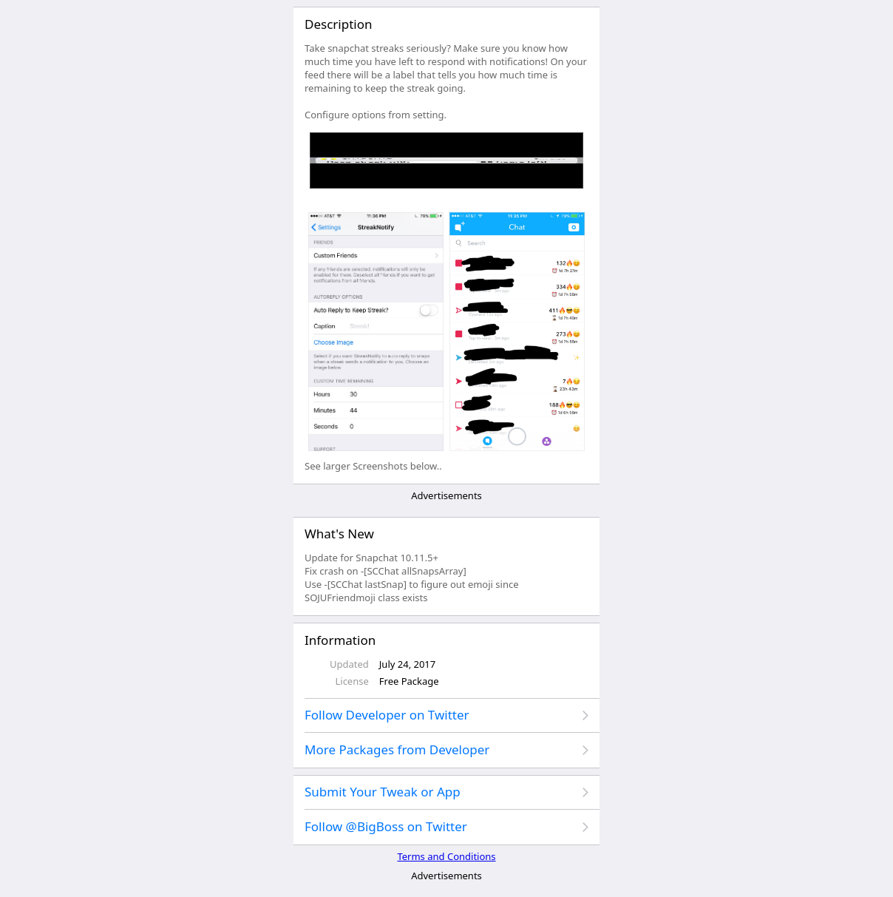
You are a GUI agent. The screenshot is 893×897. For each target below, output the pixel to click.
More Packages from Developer (397, 749)
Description (338, 24)
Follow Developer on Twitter (387, 714)
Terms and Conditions (446, 856)
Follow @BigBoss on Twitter (386, 826)
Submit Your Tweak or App (383, 791)
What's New (339, 533)
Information (340, 640)
